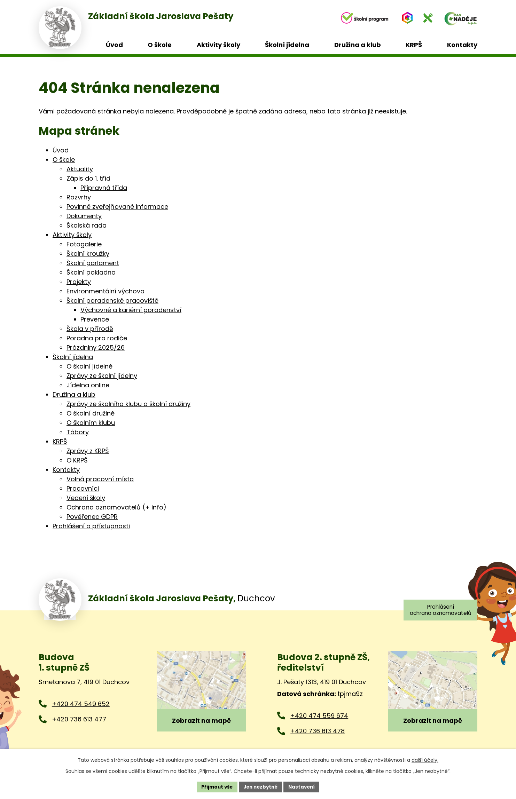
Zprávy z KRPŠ (88, 450)
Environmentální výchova (105, 291)
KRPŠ (60, 441)
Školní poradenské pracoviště (112, 300)
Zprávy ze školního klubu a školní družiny (128, 404)
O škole (64, 159)
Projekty (79, 281)
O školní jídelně (89, 366)
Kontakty (66, 469)
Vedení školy (86, 497)
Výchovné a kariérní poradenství (130, 310)
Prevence (94, 319)
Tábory (78, 432)
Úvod (61, 150)
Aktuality (80, 169)
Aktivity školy (72, 234)
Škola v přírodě (90, 328)
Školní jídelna (73, 357)
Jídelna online (88, 385)
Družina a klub (74, 394)
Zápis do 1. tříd (88, 178)
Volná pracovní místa (100, 479)
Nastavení (304, 786)
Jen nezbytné (260, 786)
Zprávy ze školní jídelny (102, 375)
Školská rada (87, 225)
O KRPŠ (77, 460)
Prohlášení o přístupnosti (91, 526)
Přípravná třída (103, 187)
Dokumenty (84, 216)
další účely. (425, 759)
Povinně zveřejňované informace (117, 206)
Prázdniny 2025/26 (96, 347)
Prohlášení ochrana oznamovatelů (439, 610)
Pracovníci (83, 488)
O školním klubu (91, 422)
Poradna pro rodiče (97, 338)
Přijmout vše (214, 786)
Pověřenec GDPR (92, 516)
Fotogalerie (84, 244)
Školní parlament (93, 263)
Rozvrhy (79, 197)
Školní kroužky (88, 253)
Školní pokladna (91, 272)
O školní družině (91, 413)
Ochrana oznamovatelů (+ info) (116, 507)
